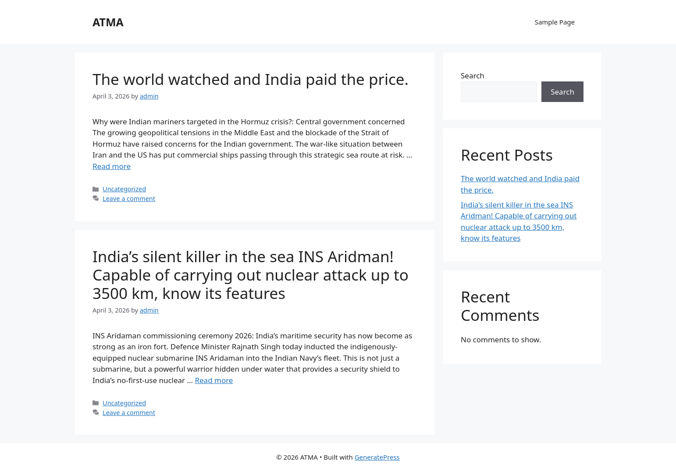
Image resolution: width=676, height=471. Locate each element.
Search (472, 75)
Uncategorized (124, 189)
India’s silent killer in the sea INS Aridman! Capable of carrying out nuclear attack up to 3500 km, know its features (251, 274)
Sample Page (555, 22)
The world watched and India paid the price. (251, 79)
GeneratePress (377, 457)
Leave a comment (129, 198)
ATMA (108, 21)
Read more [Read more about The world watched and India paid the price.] (112, 166)
